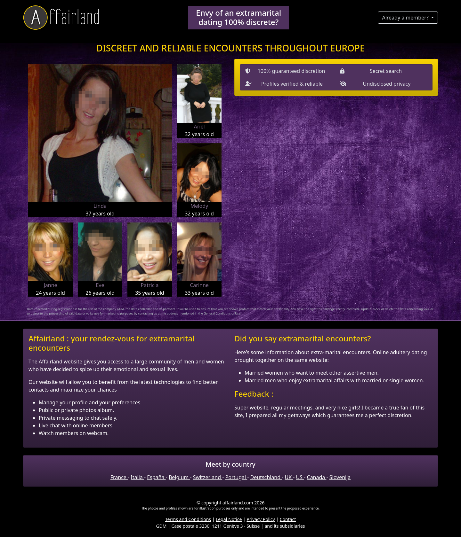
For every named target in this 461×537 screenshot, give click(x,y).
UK (289, 477)
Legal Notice (229, 519)
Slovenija (340, 477)
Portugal (236, 477)
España (156, 477)
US (300, 477)
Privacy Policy (261, 519)
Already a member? (406, 17)
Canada (317, 477)
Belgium (179, 477)
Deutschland (266, 477)
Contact (288, 519)
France (119, 477)
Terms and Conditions (188, 519)
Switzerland (207, 477)
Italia (137, 477)
